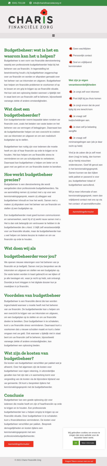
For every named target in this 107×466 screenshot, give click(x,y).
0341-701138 (16, 3)
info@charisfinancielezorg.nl (45, 3)
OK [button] (75, 443)
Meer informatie (88, 443)
